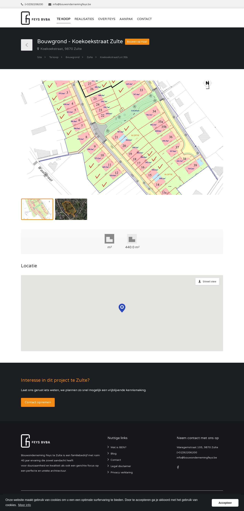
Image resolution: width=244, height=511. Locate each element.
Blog (113, 453)
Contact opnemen (38, 402)
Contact (144, 19)
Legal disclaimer (121, 466)
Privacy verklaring (122, 472)
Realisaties (84, 19)
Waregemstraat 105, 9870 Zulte (197, 447)
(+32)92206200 (34, 4)
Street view (209, 281)
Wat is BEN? (118, 447)
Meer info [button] (24, 505)
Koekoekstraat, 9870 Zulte (61, 49)
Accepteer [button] (225, 502)
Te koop (63, 19)
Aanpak (126, 19)
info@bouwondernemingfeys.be (72, 4)
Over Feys (106, 19)
